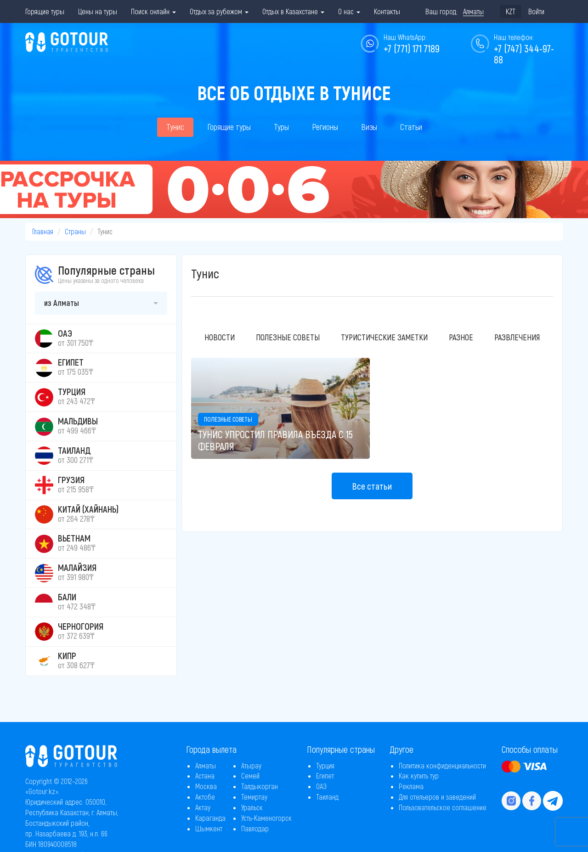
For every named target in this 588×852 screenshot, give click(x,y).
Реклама (411, 786)
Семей (250, 775)
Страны (75, 231)
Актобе (205, 796)
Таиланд (327, 796)
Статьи (411, 127)
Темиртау (254, 796)
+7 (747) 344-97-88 (524, 53)
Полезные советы (288, 337)
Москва (206, 786)
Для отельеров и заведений (437, 796)
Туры (281, 127)
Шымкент (208, 828)
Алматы (205, 765)
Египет (325, 775)
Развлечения (517, 337)
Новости (219, 337)
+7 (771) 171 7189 (412, 48)
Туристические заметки (384, 337)
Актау (202, 807)
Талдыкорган (259, 786)
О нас (349, 11)
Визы (369, 127)
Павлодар (255, 828)
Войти (536, 11)
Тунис (175, 127)
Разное (461, 337)
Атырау (251, 765)
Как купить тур (419, 775)
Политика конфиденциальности (442, 765)
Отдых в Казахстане (293, 11)
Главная (42, 231)
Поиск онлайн (153, 11)
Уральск (252, 807)
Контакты (387, 11)
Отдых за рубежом (219, 11)
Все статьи (372, 485)
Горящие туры (44, 11)
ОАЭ (321, 786)
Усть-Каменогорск (266, 817)
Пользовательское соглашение (442, 807)
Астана (205, 775)
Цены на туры (97, 11)
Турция (325, 765)
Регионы (325, 127)
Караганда (210, 817)
